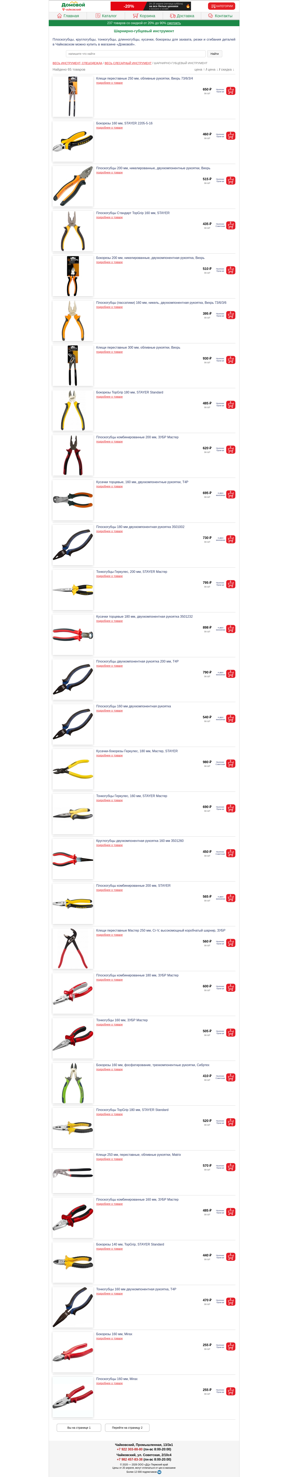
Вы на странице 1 (79, 1427)
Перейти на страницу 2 (127, 1427)
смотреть (174, 23)
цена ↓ (213, 69)
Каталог (106, 15)
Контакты (220, 15)
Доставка (182, 15)
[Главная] (73, 4)
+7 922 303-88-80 (130, 1449)
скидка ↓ (227, 69)
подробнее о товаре (109, 82)
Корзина (144, 15)
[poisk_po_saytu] (136, 53)
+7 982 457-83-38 (130, 1459)
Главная (67, 15)
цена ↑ (199, 69)
